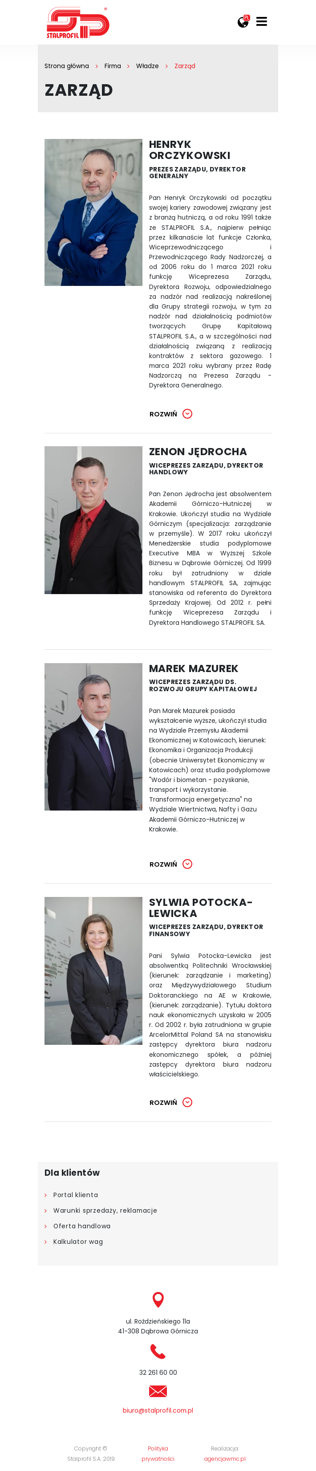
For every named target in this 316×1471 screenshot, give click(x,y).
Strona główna (67, 65)
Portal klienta (75, 1195)
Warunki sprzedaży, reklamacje (105, 1210)
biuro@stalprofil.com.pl (158, 1410)
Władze (147, 65)
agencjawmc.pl (225, 1459)
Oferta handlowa (82, 1226)
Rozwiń (163, 414)
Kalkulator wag (78, 1242)
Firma (113, 65)
